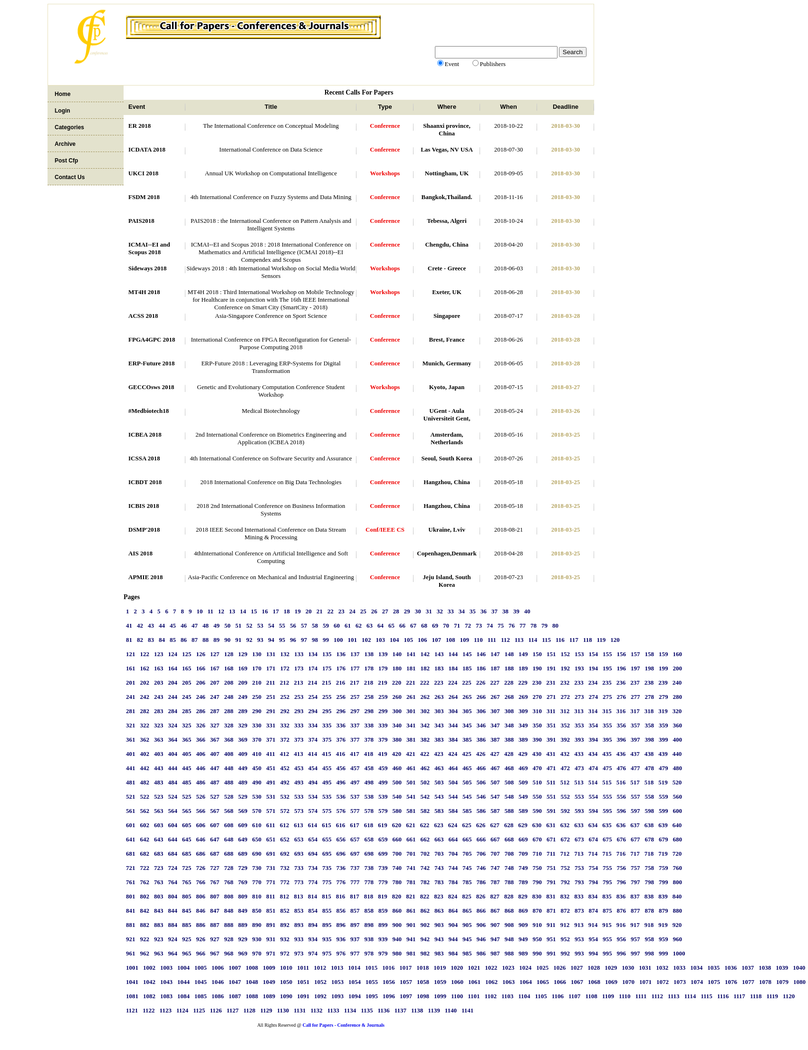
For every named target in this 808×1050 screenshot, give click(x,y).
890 (257, 924)
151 (551, 654)
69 (435, 625)
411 (270, 753)
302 (425, 711)
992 (565, 953)
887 (215, 924)
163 (159, 668)
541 (411, 796)
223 (438, 682)
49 (216, 625)
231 (551, 682)
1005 (200, 967)
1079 (782, 981)
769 (243, 882)
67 (413, 625)
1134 (350, 1010)
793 (579, 882)
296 (341, 711)
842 (145, 910)
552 (565, 796)
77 (522, 625)
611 (270, 825)
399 (663, 739)
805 (187, 896)
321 (130, 725)
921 (130, 939)
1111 (641, 996)
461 (411, 768)
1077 (748, 981)
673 (579, 839)
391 (551, 739)
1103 (507, 996)
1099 (440, 996)
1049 (269, 981)
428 (509, 753)
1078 (765, 981)
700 (397, 853)
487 (215, 782)
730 (257, 867)
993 (579, 953)
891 (271, 924)
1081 (132, 996)
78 (533, 625)
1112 (657, 996)
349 (523, 725)
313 (579, 711)
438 (649, 753)
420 (397, 753)
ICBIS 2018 (143, 505)
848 (229, 910)
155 (607, 654)
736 (341, 867)
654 (313, 839)
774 (313, 882)
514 (593, 782)
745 (467, 867)
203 (159, 682)
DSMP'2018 (144, 529)
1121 (132, 1010)
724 (173, 867)
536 (341, 796)
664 (453, 839)
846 (201, 910)
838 (649, 896)
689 (243, 853)
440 (677, 753)
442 (145, 768)
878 (649, 910)
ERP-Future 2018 (151, 363)
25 (363, 611)
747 (495, 867)
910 (537, 924)
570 (257, 810)
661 (411, 839)
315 (607, 711)
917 (635, 924)
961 (130, 953)
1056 (389, 981)
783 (439, 882)
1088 (252, 996)
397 (635, 739)
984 (453, 953)
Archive (65, 144)
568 (229, 810)
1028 (593, 967)
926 (201, 939)
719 (663, 853)
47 (195, 625)
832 (565, 896)
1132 (316, 1010)
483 (159, 782)
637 (635, 825)
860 (397, 910)
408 (229, 753)
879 (663, 910)
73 (479, 625)
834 (593, 896)
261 (411, 696)
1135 (367, 1010)
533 (299, 796)
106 (422, 639)
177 (355, 668)
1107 (574, 996)
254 (313, 696)
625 (466, 825)
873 (579, 910)
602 (145, 825)
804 (173, 896)
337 (355, 725)
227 (495, 682)
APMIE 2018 (145, 577)
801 (130, 896)
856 (341, 910)
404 (173, 753)
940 (397, 939)
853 (299, 910)
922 (145, 939)
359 (663, 725)
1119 (772, 996)
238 (649, 682)
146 (481, 654)
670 (537, 839)
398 (649, 739)
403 (159, 753)
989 (523, 953)
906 (481, 924)
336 (341, 725)
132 (285, 654)
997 (635, 953)
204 (173, 682)
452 (285, 768)
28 (396, 611)
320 (677, 711)
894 (313, 924)
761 (130, 882)
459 (383, 768)
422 (425, 753)
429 (523, 753)
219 (382, 682)
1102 (491, 996)
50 (227, 625)
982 (425, 953)
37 (494, 611)
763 (159, 882)
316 (621, 711)
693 (299, 853)
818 (369, 896)
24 (352, 611)
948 (509, 939)
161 (130, 668)
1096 (389, 996)
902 (425, 924)
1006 (218, 967)
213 (298, 682)
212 (284, 682)
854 (313, 910)
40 (527, 611)
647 (215, 839)
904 (453, 924)
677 (635, 839)
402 (145, 753)
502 (425, 782)
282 (145, 711)
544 (453, 796)
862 (425, 910)
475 (607, 768)
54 (271, 625)
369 (243, 739)
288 (229, 711)
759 (663, 867)
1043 (166, 981)
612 (284, 825)
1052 (320, 981)
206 (201, 682)
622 (425, 825)
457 (355, 768)
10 (200, 611)
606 (201, 825)
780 (397, 882)
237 (635, 682)
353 (579, 725)
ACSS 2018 (143, 315)
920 (677, 924)
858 (369, 910)
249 (243, 696)
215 (326, 682)
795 (607, 882)
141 (411, 654)
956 (621, 939)
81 (129, 639)
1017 (405, 967)
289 (243, 711)
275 (607, 696)
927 (215, 939)
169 (243, 668)
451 (271, 768)
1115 (706, 996)
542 (425, 796)
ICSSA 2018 (144, 458)
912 (565, 924)
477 (635, 768)
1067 (577, 981)
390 (537, 739)
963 (159, 953)
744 (453, 867)
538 (369, 796)
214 (312, 682)
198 (649, 668)
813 (298, 896)
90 (227, 639)
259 (383, 696)
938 (369, 939)
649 (243, 839)
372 (285, 739)
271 (551, 696)
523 (159, 796)
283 (159, 711)
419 (382, 753)
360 (678, 725)
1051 (303, 981)
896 (341, 924)
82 (140, 639)
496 (341, 782)
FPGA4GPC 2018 (151, 339)
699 (383, 853)
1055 (372, 981)
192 (565, 668)
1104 (524, 996)
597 (635, 810)
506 (481, 782)
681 (130, 853)
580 (397, 810)
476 (621, 768)
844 (173, 910)
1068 (594, 981)
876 (621, 910)
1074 (697, 981)
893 (299, 924)
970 (257, 953)
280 (678, 696)
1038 (765, 967)
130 (257, 654)
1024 (525, 967)
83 (151, 639)
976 (341, 953)
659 (383, 839)
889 (243, 924)
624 (453, 825)
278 (649, 696)
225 (466, 682)
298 (369, 711)
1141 (467, 1010)
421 (410, 753)
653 (299, 839)
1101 (474, 996)
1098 (423, 996)
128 (229, 654)
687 (215, 853)
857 (355, 910)
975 (327, 953)
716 (621, 853)
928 (229, 939)
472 (565, 768)
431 (551, 753)
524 (173, 796)
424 (453, 753)
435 (607, 753)
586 (481, 810)
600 (678, 810)
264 (453, 696)
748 (509, 867)
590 (537, 810)
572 (285, 810)
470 (537, 768)
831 (551, 896)
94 (271, 639)
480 (678, 768)
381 (411, 739)
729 (243, 867)
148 (509, 654)
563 (159, 810)
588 (509, 810)
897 (355, 924)
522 (145, 796)
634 (593, 825)
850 (257, 910)
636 (621, 825)
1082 (149, 996)
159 (663, 654)
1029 (611, 967)
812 (284, 896)
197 (635, 668)
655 (327, 839)
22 (330, 611)
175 (327, 668)
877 (635, 910)
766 (201, 882)
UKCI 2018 (143, 173)
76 (512, 625)
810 (257, 896)
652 (285, 839)
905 (467, 924)
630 (537, 825)
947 (495, 939)
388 (509, 739)
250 (257, 696)
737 (355, 867)
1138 (417, 1010)
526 (201, 796)
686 (201, 853)
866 (481, 910)
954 (593, 939)
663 (439, 839)
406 (201, 753)
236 (621, 682)
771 (271, 882)
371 (271, 739)
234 (593, 682)
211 (270, 682)
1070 (628, 981)
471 (551, 768)
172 (285, 668)
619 (382, 825)
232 (565, 682)
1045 (200, 981)
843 (159, 910)
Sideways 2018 (147, 268)
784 (453, 882)
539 (383, 796)
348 (509, 725)
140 (397, 654)
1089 (269, 996)
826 (481, 896)
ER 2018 (139, 125)
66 (402, 625)
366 (201, 739)
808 (229, 896)
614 (312, 825)
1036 (730, 967)
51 (238, 625)
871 (551, 910)
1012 (320, 967)
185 (467, 668)
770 (257, 882)
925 (187, 939)
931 (271, 939)
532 (285, 796)
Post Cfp (66, 160)
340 (397, 725)
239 (663, 682)
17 (276, 611)
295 (327, 711)
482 (145, 782)
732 (285, 867)
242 (145, 696)
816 (341, 896)
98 (315, 639)
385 (467, 739)
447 (215, 768)
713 (579, 853)
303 (439, 711)
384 (453, 739)
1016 (388, 967)
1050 (286, 981)
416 (341, 753)
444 (173, 768)
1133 (333, 1010)
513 (579, 782)
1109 (608, 996)
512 (565, 782)
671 (551, 839)
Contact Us (70, 177)
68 (424, 625)
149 (523, 654)
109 (465, 639)
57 (304, 625)
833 (579, 896)
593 (579, 810)
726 (201, 867)
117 (573, 639)
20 (309, 611)
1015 (371, 967)
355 (607, 725)
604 (173, 825)
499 (383, 782)
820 (397, 896)
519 (663, 782)
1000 (679, 953)
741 (411, 867)
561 (130, 810)
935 (327, 939)
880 (678, 910)
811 (270, 896)
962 (145, 953)
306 (481, 711)
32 (440, 611)
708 (509, 853)
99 (326, 639)
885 (187, 924)
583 (439, 810)
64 (380, 625)
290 (257, 711)
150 (537, 654)
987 (495, 953)
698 (369, 853)
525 (187, 796)
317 (635, 711)
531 (271, 796)
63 (369, 625)
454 (313, 768)
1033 (679, 967)
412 (284, 753)
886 (201, 924)
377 (355, 739)
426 (481, 753)
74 (490, 625)
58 (315, 625)
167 (215, 668)
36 (484, 611)
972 (285, 953)
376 (341, 739)
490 (257, 782)
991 (551, 953)
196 (621, 668)
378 (369, 739)
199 (663, 668)
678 (649, 839)
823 (438, 896)
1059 (440, 981)
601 (130, 825)
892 (285, 924)
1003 (166, 967)
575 (327, 810)
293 (299, 711)
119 (601, 639)
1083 (166, 996)
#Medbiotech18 (148, 410)
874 (593, 910)
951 (551, 939)
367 (215, 739)
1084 (183, 996)
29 (407, 611)
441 (130, 768)
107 (437, 639)
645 (187, 839)
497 (355, 782)
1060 (457, 981)
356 (621, 725)
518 (649, 782)
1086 (218, 996)
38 (505, 611)
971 (271, 953)
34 (462, 611)
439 (663, 753)
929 (243, 939)
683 (159, 853)
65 (391, 625)
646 (201, 839)
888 (229, 924)
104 (394, 639)
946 (481, 939)
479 (663, 768)
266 (481, 696)
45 (173, 625)
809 (243, 896)
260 (397, 696)
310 (537, 711)
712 (565, 853)
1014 (354, 967)
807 (215, 896)
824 (453, 896)
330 (257, 725)
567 (215, 810)
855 (327, 910)
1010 (286, 967)
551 (551, 796)
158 (649, 654)
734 (313, 867)
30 (418, 611)
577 (355, 810)
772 (285, 882)
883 (159, 924)
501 (411, 782)
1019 (439, 967)
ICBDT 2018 (145, 482)
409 (243, 753)
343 (439, 725)
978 (369, 953)
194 (593, 668)
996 (621, 953)
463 (439, 768)
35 (473, 611)
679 (663, 839)
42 (140, 625)
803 (159, 896)
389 (523, 739)
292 (285, 711)
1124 (182, 1010)
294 (313, 711)
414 (312, 753)
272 (565, 696)
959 (663, 939)
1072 (662, 981)
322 (145, 725)
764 (173, 882)
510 (537, 782)
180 (397, 668)
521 (130, 796)
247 (215, 696)
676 (621, 839)
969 (243, 953)
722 (145, 867)
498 (369, 782)
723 (159, 867)
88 (205, 639)
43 (151, 625)
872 (565, 910)
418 (369, 753)
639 (663, 825)
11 (210, 611)
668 (509, 839)
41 (129, 625)
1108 (591, 996)
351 (551, 725)
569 (243, 810)
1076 (731, 981)
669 (523, 839)
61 (348, 625)
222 (425, 682)
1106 (558, 996)
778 (369, 882)
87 (195, 639)
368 (229, 739)
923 (159, 939)
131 (271, 654)
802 (145, 896)
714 (593, 853)
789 (523, 882)
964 (173, 953)
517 (635, 782)
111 (492, 639)
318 (649, 711)
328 (229, 725)
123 (159, 654)
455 (327, 768)
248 (229, 696)
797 (635, 882)
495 (327, 782)
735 (327, 867)
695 (327, 853)
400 (678, 739)
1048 (252, 981)
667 (495, 839)
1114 (690, 996)
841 (130, 910)
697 (355, 853)
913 (579, 924)
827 (495, 896)
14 (243, 611)
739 (383, 867)
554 (593, 796)
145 (467, 654)
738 (369, 867)
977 (355, 953)
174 (313, 668)
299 (383, 711)
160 (678, 654)
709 (523, 853)
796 (621, 882)
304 (453, 711)
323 (159, 725)
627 (495, 825)
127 (215, 654)
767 (215, 882)
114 (532, 639)
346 (481, 725)
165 (187, 668)
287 (215, 711)
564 (173, 810)
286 (201, 711)
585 (467, 810)
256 (341, 696)
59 (326, 625)
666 (481, 839)
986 (481, 953)
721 (130, 867)
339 (383, 725)
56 (293, 625)
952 (565, 939)
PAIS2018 (141, 220)
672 (565, 839)
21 (320, 611)
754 (593, 867)
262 (425, 696)
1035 (713, 967)
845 (187, 910)
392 (565, 739)
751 (551, 867)
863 (439, 910)
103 (380, 639)
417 (354, 753)
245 (187, 696)
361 (130, 739)
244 (173, 696)
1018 (422, 967)
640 (677, 825)
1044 (183, 981)
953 (579, 939)
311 (551, 711)
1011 (303, 967)
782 (425, 882)
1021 (474, 967)
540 (397, 796)
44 (162, 625)
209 (243, 682)
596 (621, 810)
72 (468, 625)
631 (551, 825)
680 (678, 839)
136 (341, 654)
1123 (166, 1010)
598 (649, 810)
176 (341, 668)
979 (383, 953)
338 (369, 725)
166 (201, 668)
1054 (354, 981)
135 (327, 654)
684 (173, 853)
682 (145, 853)
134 (313, 654)
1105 (541, 996)
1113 (674, 996)
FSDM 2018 (144, 196)
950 (537, 939)
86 (184, 639)
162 (145, 668)
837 (635, 896)
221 (410, 682)
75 (501, 625)
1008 (252, 967)
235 (607, 682)
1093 (337, 996)
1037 (747, 967)
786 (481, 882)
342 (425, 725)
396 (621, 739)
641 (130, 839)
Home (62, 94)
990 (537, 953)
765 (187, 882)
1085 (200, 996)
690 (257, 853)
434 (593, 753)
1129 (266, 1010)
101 (352, 639)
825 (466, 896)
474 (593, 768)
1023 (508, 967)
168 (229, 668)
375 (327, 739)
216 (341, 682)
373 (299, 739)
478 (649, 768)
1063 (508, 981)
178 (369, 668)
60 (337, 625)
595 (607, 810)
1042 (149, 981)
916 (621, 924)
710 (537, 853)
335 (327, 725)
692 (285, 853)
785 (467, 882)
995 (607, 953)
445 (187, 768)
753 (579, 867)
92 (249, 639)
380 (397, 739)
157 (635, 654)
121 (130, 654)
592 (565, 810)
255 (327, 696)
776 (341, 882)
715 (607, 853)
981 (411, 953)
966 (201, 953)
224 (453, 682)
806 (201, 896)
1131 (300, 1010)
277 (635, 696)
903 (439, 924)
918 (649, 924)
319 (663, 711)
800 (678, 882)
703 (439, 853)
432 (565, 753)
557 (635, 796)
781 (411, 882)
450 (257, 768)
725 (187, 867)
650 (257, 839)
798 (649, 882)
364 (173, 739)
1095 (372, 996)
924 (173, 939)
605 (187, 825)
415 (326, 753)
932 (285, 939)
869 (523, 910)
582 (425, 810)
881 (130, 924)
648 (229, 839)
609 (243, 825)
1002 (149, 967)
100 (338, 639)
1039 (782, 967)
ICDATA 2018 (146, 149)
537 (355, 796)
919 (663, 924)
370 (257, 739)
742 (425, 867)
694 (313, 853)
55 (282, 625)
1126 (215, 1010)
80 (555, 625)
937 (355, 939)
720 (677, 853)
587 (495, 810)
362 (145, 739)
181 (411, 668)
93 (260, 639)
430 (537, 753)
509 (523, 782)
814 (312, 896)
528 (229, 796)
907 (495, 924)
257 (355, 696)
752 (565, 867)
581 (411, 810)
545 (467, 796)
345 (467, 725)
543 (439, 796)
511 (551, 782)
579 (383, 810)
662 (425, 839)
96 (293, 639)
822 (425, 896)
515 (607, 782)
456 (341, 768)
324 (173, 725)
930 (257, 939)
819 (382, 896)
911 (551, 924)
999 (663, 953)
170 (257, 668)
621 (410, 825)
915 (607, 924)
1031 (645, 967)
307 (495, 711)
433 (579, 753)
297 (355, 711)
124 (173, 654)
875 (607, 910)
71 (457, 625)
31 (429, 611)
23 (341, 611)
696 (341, 853)
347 (495, 725)
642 (145, 839)
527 (215, 796)
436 (621, 753)
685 (187, 853)
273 (579, 696)
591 (551, 810)
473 (579, 768)
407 (215, 753)
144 (453, 654)
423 (438, 753)
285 (187, 711)
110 (478, 639)
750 (537, 867)
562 (145, 810)
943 (439, 939)
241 (130, 696)
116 (560, 639)
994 (593, 953)
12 (221, 611)
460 (397, 768)
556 (621, 796)
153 (579, 654)
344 (453, 725)
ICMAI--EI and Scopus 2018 (149, 248)
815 (326, 896)
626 (481, 825)
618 (369, 825)
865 (467, 910)
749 (523, 867)
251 (271, 696)
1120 (789, 996)
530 (257, 796)
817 (354, 896)
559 (663, 796)
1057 (406, 981)
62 (359, 625)
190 (537, 668)
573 (299, 810)
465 (467, 768)
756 (621, 867)
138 (369, 654)
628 (509, 825)
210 (257, 682)
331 (271, 725)
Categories (69, 127)
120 (615, 639)
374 (313, 739)
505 (467, 782)
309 (523, 711)
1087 (235, 996)
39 (516, 611)
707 (495, 853)
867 (495, 910)
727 (215, 867)
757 (635, 867)
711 (551, 853)
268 (509, 696)
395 (607, 739)
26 (374, 611)
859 (383, 910)
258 (369, 696)
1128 (249, 1010)
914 (593, 924)
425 (466, 753)
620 (397, 825)
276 (621, 696)
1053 (337, 981)
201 (130, 682)
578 (369, 810)
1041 (132, 981)
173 (299, 668)
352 (565, 725)
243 (159, 696)
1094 (354, 996)
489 (243, 782)
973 (299, 953)
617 (354, 825)
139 (383, 654)
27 (385, 611)
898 (369, 924)
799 (663, 882)
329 (243, 725)
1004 (183, 967)
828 (509, 896)
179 (383, 668)
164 (173, 668)
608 (229, 825)
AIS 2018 (140, 553)
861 (411, 910)
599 (663, 810)
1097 (406, 996)
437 (635, 753)
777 (355, 882)
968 (229, 953)
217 (354, 682)
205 (187, 682)
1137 (400, 1010)
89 (216, 639)
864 (453, 910)
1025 (542, 967)
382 (425, 739)
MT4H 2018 (144, 292)
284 (173, 711)
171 (271, 668)
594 (593, 810)
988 (509, 953)
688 (229, 853)
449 (243, 768)
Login (62, 110)
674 (593, 839)
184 (453, 668)
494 (313, 782)
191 (551, 668)
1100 (457, 996)
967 (215, 953)
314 (593, 711)
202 (145, 682)
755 (607, 867)
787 (495, 882)
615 (326, 825)
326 (201, 725)
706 (481, 853)
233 (579, 682)
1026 (559, 967)
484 (173, 782)
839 (663, 896)
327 (215, 725)
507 (495, 782)
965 (187, 953)
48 (205, 625)
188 (509, 668)
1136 (383, 1010)
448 (229, 768)
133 (299, 654)
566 (201, 810)
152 (565, 654)
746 (481, 867)
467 (495, 768)
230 (537, 682)
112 (505, 639)
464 (453, 768)
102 (366, 639)
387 (495, 739)
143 (439, 654)
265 (467, 696)
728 (229, 867)
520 (677, 782)
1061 (474, 981)
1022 (491, 967)
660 (397, 839)
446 (201, 768)
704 (453, 853)
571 (271, 810)
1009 (269, 967)
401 (130, 753)
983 (439, 953)
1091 (303, 996)
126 (201, 654)
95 (282, 639)
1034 (696, 967)
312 (565, 711)
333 (299, 725)
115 (546, 639)
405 (187, 753)
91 (238, 639)
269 (523, 696)
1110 (625, 996)
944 (453, 939)
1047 (235, 981)
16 (265, 611)
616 (341, 825)
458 (369, 768)
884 (173, 924)
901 (411, 924)
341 (411, 725)
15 (254, 611)
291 (271, 711)
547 (495, 796)
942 (425, 939)
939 (383, 939)
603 (159, 825)
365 (187, 739)
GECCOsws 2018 (151, 387)
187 (495, 668)
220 (397, 682)
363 (159, 739)
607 (215, 825)
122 (145, 654)
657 (355, 839)
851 (271, 910)
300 (397, 711)
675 (607, 839)
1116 (723, 996)
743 (439, 867)
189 (523, 668)
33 (451, 611)
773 (299, 882)
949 (523, 939)
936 (341, 939)
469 (523, 768)
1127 (233, 1010)
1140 (451, 1010)
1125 (199, 1010)
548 (509, 796)
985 (467, 953)
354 (593, 725)
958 (649, 939)
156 (621, 654)
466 (481, 768)
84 (162, 639)
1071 (645, 981)
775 (327, 882)
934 (313, 939)
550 (537, 796)
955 (607, 939)
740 (397, 867)
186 (481, 668)
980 (397, 953)
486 (201, 782)
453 (299, 768)
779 (383, 882)
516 (621, 782)
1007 (235, 967)
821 (410, 896)
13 (232, 611)
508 (509, 782)
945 (467, 939)
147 (495, 654)
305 (467, 711)
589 (523, 810)
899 (383, 924)
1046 (218, 981)
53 (260, 625)
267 (495, 696)
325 (187, 725)
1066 (560, 981)
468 (509, 768)
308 (509, 711)
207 (215, 682)
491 (271, 782)
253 (299, 696)
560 (678, 796)
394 (593, 739)
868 (509, 910)
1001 (132, 967)
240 (677, 682)
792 (565, 882)
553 (579, 796)
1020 (457, 967)
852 (285, 910)
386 (481, 739)
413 (298, 753)
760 (678, 867)
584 (453, 810)
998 (649, 953)
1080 (799, 981)
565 (187, 810)
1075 (714, 981)
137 (355, 654)
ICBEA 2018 (145, 434)
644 (173, 839)
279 (663, 696)
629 (523, 825)
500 (397, 782)
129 (243, 654)
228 (509, 682)
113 (519, 639)
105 (409, 639)
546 (481, 796)
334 (313, 725)
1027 (576, 967)
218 (369, 682)
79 (544, 625)
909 (523, 924)
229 (523, 682)
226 (481, 682)
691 (271, 853)
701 (411, 853)
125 (187, 654)
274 (593, 696)
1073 (679, 981)
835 (607, 896)
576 (341, 810)
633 (579, 825)
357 (635, 725)
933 (299, 939)
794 (593, 882)
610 (257, 825)
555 (607, 796)
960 (678, 939)
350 (537, 725)
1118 (756, 996)
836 (621, 896)
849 (243, 910)
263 (439, 696)
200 (678, 668)
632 (565, 825)
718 (649, 853)
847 (215, 910)
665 (467, 839)
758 (649, 867)
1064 (525, 981)
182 (425, 668)
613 (298, 825)
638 (649, 825)
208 (229, 682)
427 (495, 753)
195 (607, 668)
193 (579, 668)
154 (593, 654)
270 (537, 696)
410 (257, 753)
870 (537, 910)
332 (285, 725)
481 (130, 782)
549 (523, 796)
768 (229, 882)
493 (299, 782)
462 (425, 768)
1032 (662, 967)
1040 (799, 967)
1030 (628, 967)
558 (649, 796)
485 (187, 782)
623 (438, 825)
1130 (283, 1010)
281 (130, 711)
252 (285, 696)
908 (509, 924)
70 (446, 625)
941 (411, 939)
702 (425, 853)
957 (635, 939)
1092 (320, 996)
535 (327, 796)
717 (635, 853)
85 (173, 639)
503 (439, 782)
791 (551, 882)
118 (587, 639)
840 (677, 896)
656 (341, 839)
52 (249, 625)
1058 (423, 981)
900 (397, 924)
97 (304, 639)
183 (439, 668)
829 (523, 896)
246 (201, 696)
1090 (286, 996)
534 (313, 796)
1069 (611, 981)
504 (453, 782)
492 (285, 782)
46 (184, 625)
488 (229, 782)
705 (467, 853)
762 (145, 882)
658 (369, 839)
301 (411, 711)
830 (537, 896)
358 (649, 725)
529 (243, 796)
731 (271, 867)
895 (327, 924)
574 (313, 810)
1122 (148, 1010)
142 (425, 654)
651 (271, 839)
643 (159, 839)
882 (145, 924)
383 (439, 739)
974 (313, 953)
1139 (434, 1010)
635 (607, 825)
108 (450, 639)
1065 (543, 981)
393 (579, 739)
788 (509, 882)
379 (383, 739)
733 (299, 867)
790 (537, 882)
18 (287, 611)
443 (159, 768)
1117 (739, 996)
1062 (491, 981)
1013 (337, 967)
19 (298, 611)
